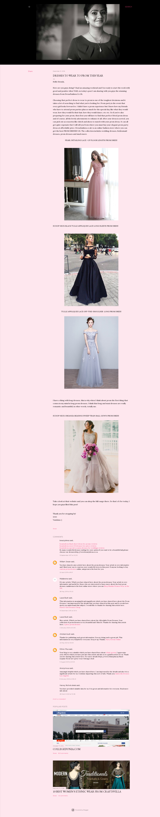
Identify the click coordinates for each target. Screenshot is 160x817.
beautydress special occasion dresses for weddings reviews (82, 548)
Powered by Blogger (80, 810)
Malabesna (64, 579)
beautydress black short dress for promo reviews (78, 544)
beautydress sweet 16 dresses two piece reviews (78, 546)
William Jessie (65, 562)
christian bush (65, 634)
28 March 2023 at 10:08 (67, 694)
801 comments (63, 753)
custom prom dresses (68, 569)
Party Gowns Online (113, 640)
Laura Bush (64, 598)
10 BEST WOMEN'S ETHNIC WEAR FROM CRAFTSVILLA (87, 791)
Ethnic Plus (64, 649)
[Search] (128, 7)
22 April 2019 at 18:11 (66, 572)
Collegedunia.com (67, 749)
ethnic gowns (111, 653)
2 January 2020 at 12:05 (67, 628)
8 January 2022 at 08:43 (68, 679)
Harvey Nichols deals (68, 685)
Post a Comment (59, 699)
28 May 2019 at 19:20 (66, 591)
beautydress (64, 540)
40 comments (63, 796)
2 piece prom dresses (72, 624)
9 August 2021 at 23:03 (67, 662)
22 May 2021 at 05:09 (67, 643)
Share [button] (30, 71)
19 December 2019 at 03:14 (68, 610)
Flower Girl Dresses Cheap (70, 607)
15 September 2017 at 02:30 (69, 555)
